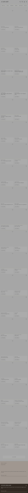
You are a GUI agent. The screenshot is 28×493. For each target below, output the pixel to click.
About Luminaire (3, 463)
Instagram (2, 490)
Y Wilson (25, 490)
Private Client (3, 464)
